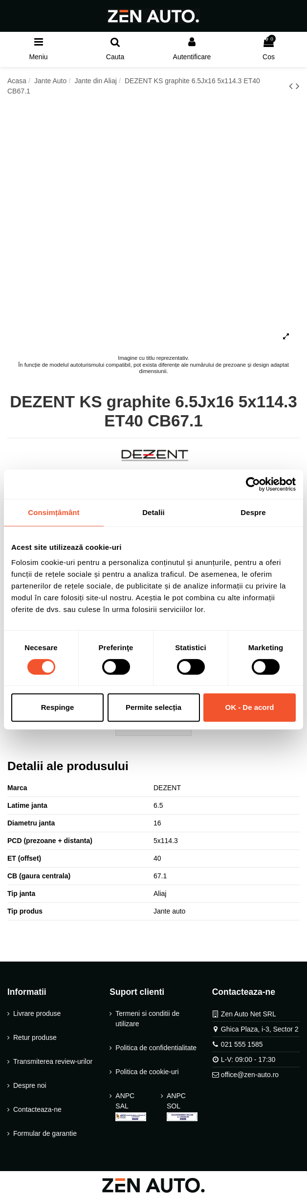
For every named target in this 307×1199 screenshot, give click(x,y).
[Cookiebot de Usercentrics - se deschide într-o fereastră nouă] (253, 484)
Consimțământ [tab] (53, 512)
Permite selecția (153, 707)
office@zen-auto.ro (250, 1075)
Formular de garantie (45, 1133)
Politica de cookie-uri (146, 1072)
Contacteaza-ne (37, 1109)
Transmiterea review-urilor (52, 1061)
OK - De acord (249, 707)
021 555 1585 (242, 1044)
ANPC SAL (130, 1106)
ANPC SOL (182, 1106)
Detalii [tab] (153, 512)
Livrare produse (37, 1013)
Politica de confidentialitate (156, 1048)
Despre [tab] (253, 512)
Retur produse (35, 1037)
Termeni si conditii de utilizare (147, 1019)
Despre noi (29, 1085)
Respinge (57, 707)
